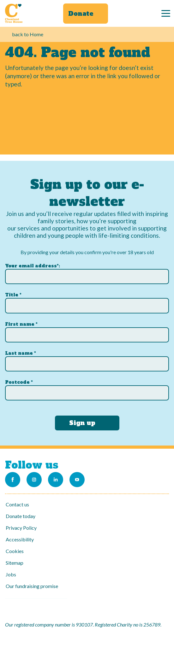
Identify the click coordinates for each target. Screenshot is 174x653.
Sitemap (14, 563)
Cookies (15, 551)
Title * (13, 295)
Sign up (82, 423)
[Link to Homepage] (14, 13)
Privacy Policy (21, 528)
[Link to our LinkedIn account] (55, 479)
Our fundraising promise (32, 586)
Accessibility (20, 539)
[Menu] (166, 13)
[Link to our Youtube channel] (77, 479)
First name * (21, 324)
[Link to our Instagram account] (34, 479)
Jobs (11, 574)
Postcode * (19, 382)
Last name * (20, 353)
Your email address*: (32, 266)
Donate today (20, 516)
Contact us (17, 504)
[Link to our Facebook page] (12, 479)
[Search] (146, 13)
